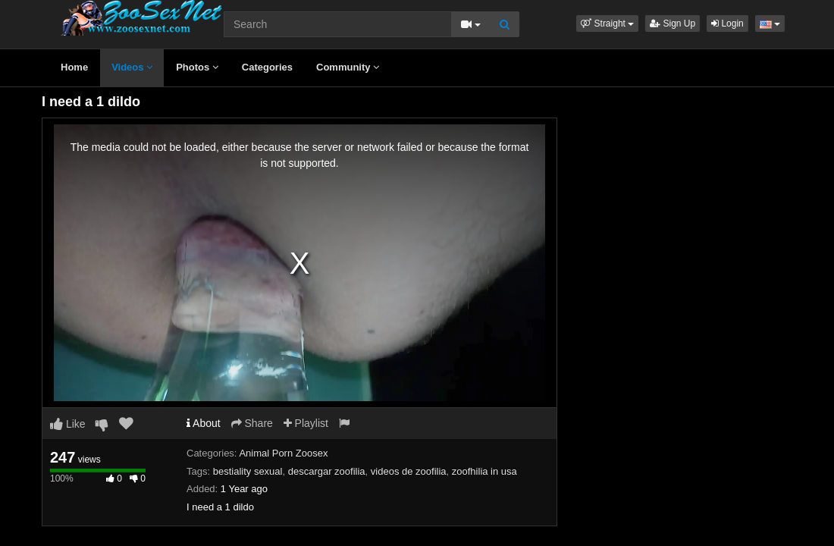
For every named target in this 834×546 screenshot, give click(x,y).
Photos (197, 67)
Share (252, 423)
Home (74, 67)
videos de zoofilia (409, 471)
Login (727, 23)
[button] (607, 23)
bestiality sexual (248, 471)
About (204, 423)
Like (68, 424)
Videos (131, 67)
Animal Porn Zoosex (283, 453)
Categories (267, 67)
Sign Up (672, 23)
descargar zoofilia (326, 471)
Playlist (306, 423)
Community (347, 67)
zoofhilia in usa (484, 471)
